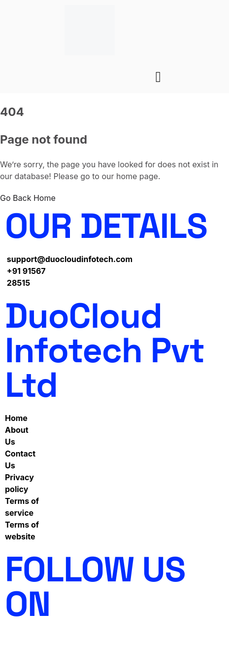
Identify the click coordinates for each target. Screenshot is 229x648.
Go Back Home (28, 198)
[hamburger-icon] (158, 77)
